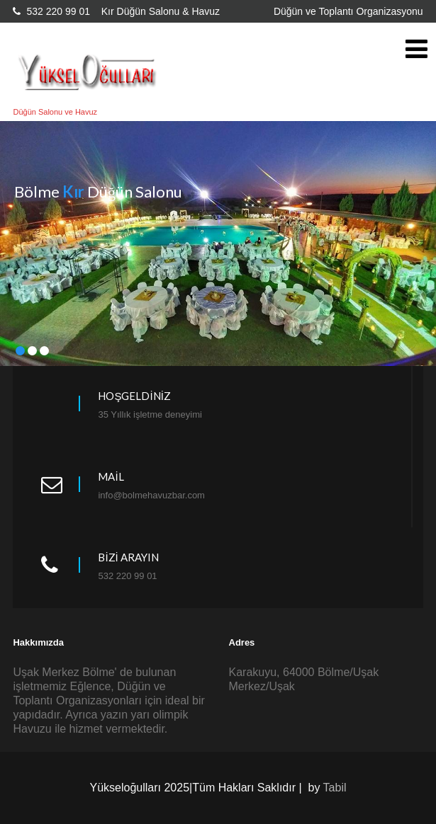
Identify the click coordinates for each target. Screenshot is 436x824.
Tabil (335, 788)
